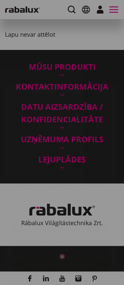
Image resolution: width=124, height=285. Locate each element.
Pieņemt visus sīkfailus (62, 226)
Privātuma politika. (35, 175)
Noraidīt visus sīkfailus (62, 209)
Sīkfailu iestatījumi (62, 192)
